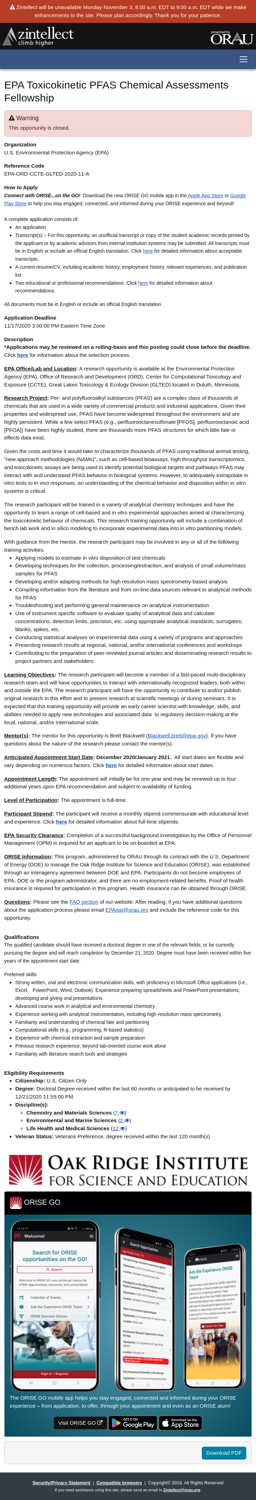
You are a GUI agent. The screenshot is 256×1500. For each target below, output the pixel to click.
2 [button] (125, 1120)
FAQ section (83, 902)
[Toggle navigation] (243, 59)
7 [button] (120, 1113)
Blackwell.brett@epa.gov (177, 735)
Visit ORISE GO (80, 1423)
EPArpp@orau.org (126, 910)
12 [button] (119, 1128)
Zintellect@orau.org (181, 1490)
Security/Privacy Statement (61, 1482)
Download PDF (224, 1453)
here (148, 251)
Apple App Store (205, 195)
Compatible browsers (119, 1482)
